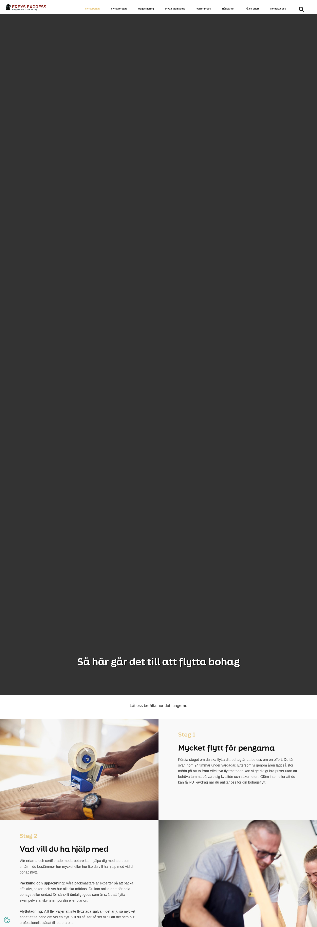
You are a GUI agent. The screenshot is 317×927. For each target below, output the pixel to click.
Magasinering (146, 8)
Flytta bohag (92, 8)
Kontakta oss (278, 8)
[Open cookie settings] (7, 920)
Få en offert (252, 8)
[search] (301, 13)
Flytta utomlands (175, 8)
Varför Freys (203, 8)
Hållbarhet (228, 8)
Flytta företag (119, 8)
